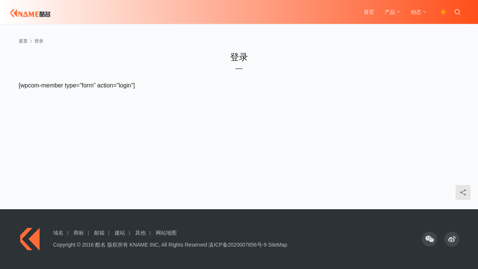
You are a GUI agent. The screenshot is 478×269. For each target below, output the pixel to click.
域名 (58, 233)
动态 (416, 12)
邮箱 (99, 233)
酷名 (100, 245)
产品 (390, 12)
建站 (120, 233)
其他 (140, 233)
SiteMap (277, 245)
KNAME (139, 245)
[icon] (429, 239)
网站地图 (166, 233)
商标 (79, 233)
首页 (369, 12)
